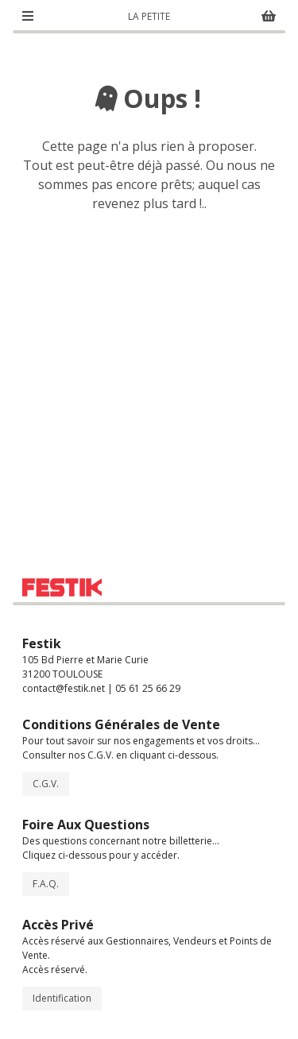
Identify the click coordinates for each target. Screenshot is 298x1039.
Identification (62, 998)
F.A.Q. (46, 883)
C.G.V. (46, 783)
